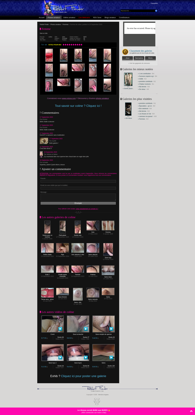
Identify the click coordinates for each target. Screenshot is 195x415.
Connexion (154, 3)
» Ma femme (142, 87)
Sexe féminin (62, 296)
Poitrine (93, 273)
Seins (108, 296)
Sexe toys (108, 257)
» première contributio (145, 81)
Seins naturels (93, 298)
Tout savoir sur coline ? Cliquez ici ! (78, 105)
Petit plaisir (62, 234)
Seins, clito (78, 301)
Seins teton (108, 276)
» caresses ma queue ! (145, 116)
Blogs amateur (110, 18)
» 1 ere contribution (144, 73)
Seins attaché (93, 253)
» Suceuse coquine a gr (146, 76)
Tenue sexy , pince (47, 298)
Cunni (52, 333)
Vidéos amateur (69, 18)
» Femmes (141, 119)
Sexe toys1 (78, 362)
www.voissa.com (69, 98)
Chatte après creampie (62, 274)
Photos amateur (54, 18)
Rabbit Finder (44, 24)
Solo (93, 231)
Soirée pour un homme (47, 235)
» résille (140, 79)
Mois (150, 58)
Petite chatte (47, 253)
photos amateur (102, 98)
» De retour (142, 89)
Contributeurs (124, 18)
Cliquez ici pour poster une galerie (83, 376)
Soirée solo (77, 234)
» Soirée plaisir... (128, 88)
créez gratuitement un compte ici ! (87, 209)
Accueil (41, 18)
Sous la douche (78, 333)
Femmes (65, 24)
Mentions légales (103, 394)
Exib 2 (47, 273)
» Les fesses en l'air (144, 114)
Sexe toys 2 (52, 362)
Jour (127, 58)
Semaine (139, 58)
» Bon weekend (143, 108)
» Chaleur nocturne (144, 84)
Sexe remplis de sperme (103, 333)
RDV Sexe (97, 18)
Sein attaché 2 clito (77, 253)
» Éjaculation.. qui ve (145, 106)
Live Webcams (84, 18)
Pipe (62, 253)
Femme (108, 231)
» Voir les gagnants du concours (139, 63)
